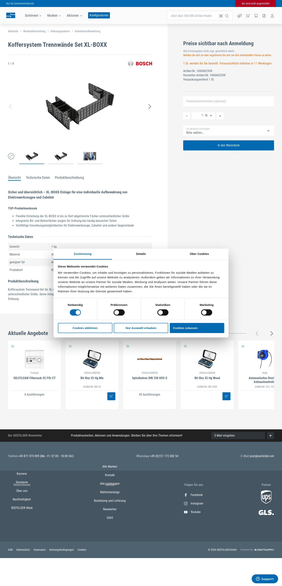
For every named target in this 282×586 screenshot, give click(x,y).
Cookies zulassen (185, 328)
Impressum (39, 578)
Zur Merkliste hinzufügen (198, 129)
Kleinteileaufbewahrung (87, 31)
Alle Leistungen (110, 512)
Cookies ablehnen (85, 328)
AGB (10, 578)
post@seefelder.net (262, 456)
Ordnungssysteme (60, 31)
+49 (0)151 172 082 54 (164, 456)
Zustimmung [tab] (83, 253)
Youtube (192, 512)
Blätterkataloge (110, 520)
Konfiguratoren (99, 15)
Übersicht (14, 177)
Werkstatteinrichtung (34, 31)
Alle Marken (109, 495)
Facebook (193, 495)
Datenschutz (23, 578)
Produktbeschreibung (69, 177)
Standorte (22, 503)
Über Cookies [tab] (199, 253)
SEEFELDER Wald (21, 529)
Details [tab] (141, 253)
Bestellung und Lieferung (110, 529)
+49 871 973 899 (29, 456)
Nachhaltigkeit (22, 520)
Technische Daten (38, 177)
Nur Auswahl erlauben (141, 328)
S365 (110, 546)
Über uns (21, 512)
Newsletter (110, 537)
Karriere (22, 495)
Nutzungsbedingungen (61, 578)
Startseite (13, 31)
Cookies (82, 578)
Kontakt (110, 503)
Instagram (193, 503)
